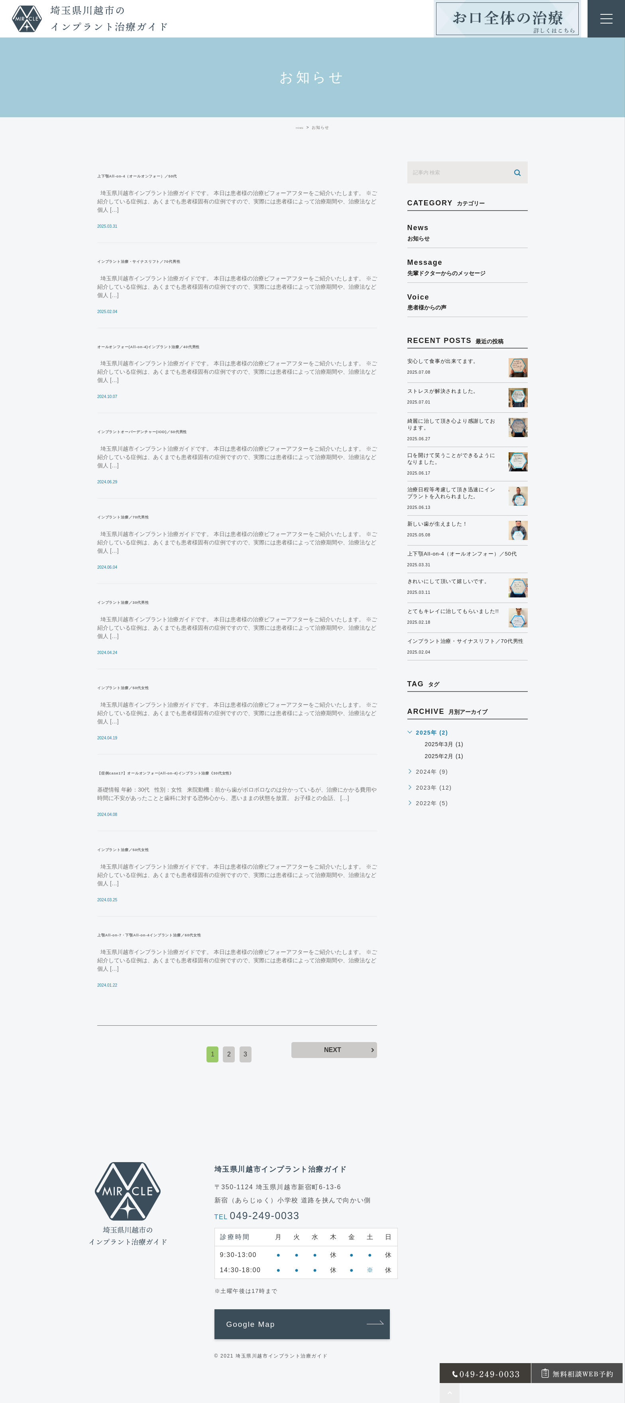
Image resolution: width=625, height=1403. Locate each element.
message (467, 267)
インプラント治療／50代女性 (148, 687)
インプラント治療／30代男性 (148, 601)
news (467, 232)
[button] (302, 1324)
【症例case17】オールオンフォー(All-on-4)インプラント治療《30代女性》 (232, 772)
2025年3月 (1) (446, 755)
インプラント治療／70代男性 (148, 516)
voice (467, 302)
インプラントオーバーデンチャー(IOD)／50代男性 (186, 431)
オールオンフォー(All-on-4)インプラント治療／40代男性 (199, 346)
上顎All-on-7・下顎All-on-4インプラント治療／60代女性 (200, 934)
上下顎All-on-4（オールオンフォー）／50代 (176, 175)
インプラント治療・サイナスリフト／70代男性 (180, 260)
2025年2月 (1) (446, 767)
